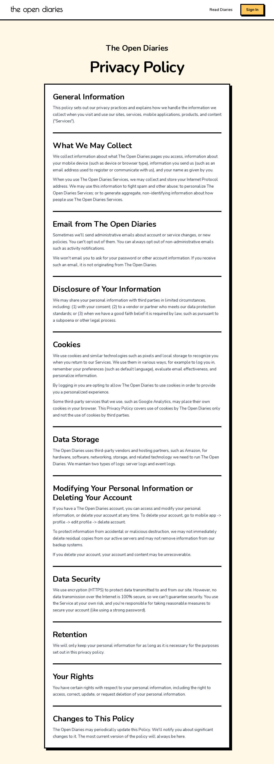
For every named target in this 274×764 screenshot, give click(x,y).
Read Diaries (221, 9)
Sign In (252, 9)
